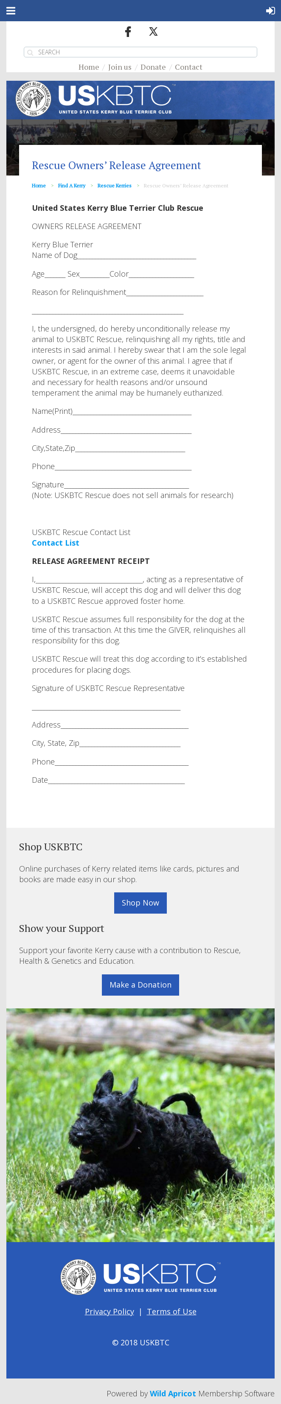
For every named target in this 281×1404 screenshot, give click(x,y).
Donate (153, 67)
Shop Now (140, 902)
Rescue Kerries (115, 185)
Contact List (55, 543)
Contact (188, 67)
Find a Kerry (71, 185)
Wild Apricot (173, 1393)
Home (89, 67)
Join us (120, 67)
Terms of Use (172, 1311)
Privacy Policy (109, 1311)
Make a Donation (140, 984)
